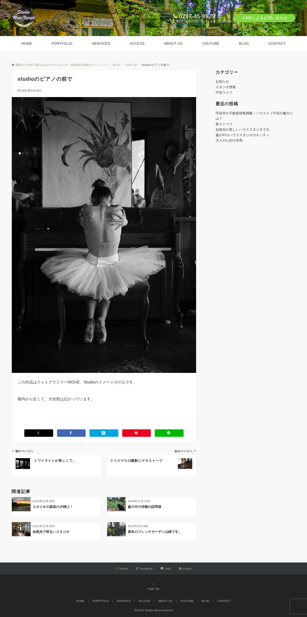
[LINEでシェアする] (169, 433)
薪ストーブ (224, 124)
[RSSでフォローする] (185, 568)
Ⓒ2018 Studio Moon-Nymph (153, 610)
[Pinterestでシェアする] (136, 433)
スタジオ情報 (226, 87)
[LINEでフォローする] (165, 568)
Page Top (153, 586)
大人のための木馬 (229, 140)
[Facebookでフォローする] (144, 568)
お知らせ (222, 81)
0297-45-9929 (197, 16)
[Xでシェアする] (38, 433)
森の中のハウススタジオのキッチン (242, 135)
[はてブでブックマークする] (104, 433)
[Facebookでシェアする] (71, 433)
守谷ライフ (224, 92)
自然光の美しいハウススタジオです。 (244, 129)
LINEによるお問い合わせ (265, 18)
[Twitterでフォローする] (121, 568)
